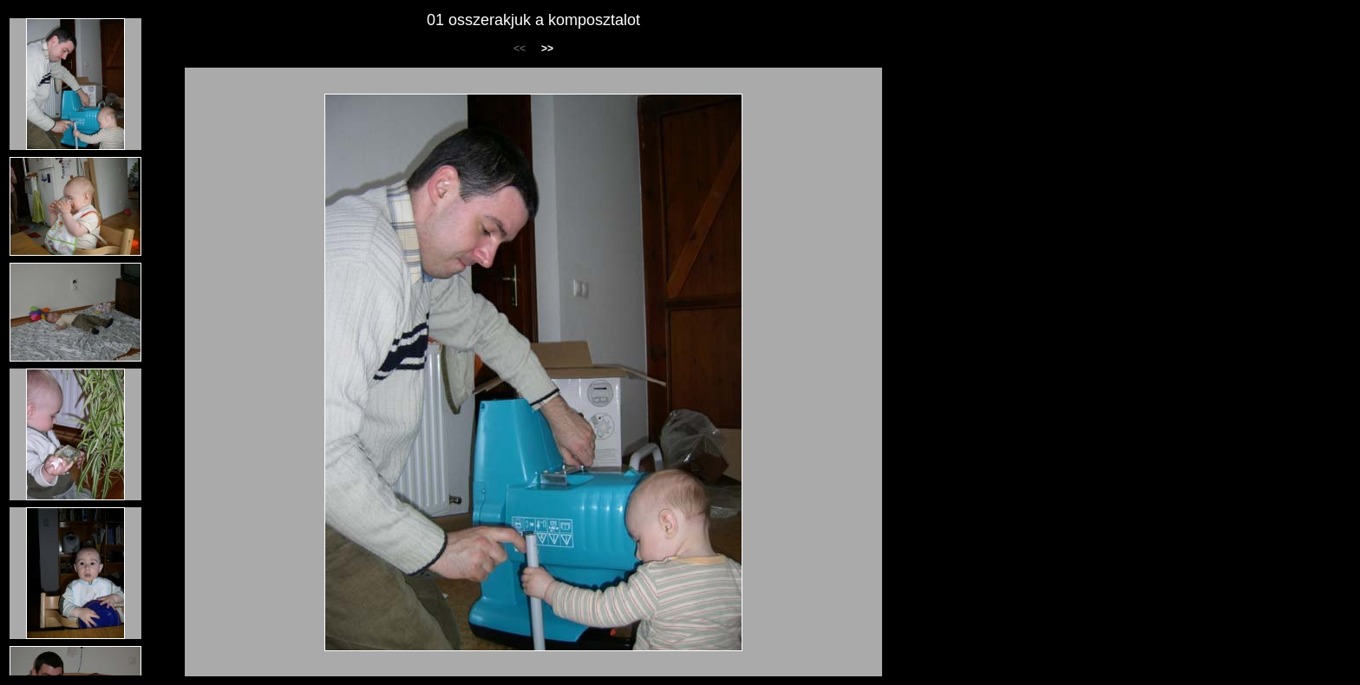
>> (547, 48)
